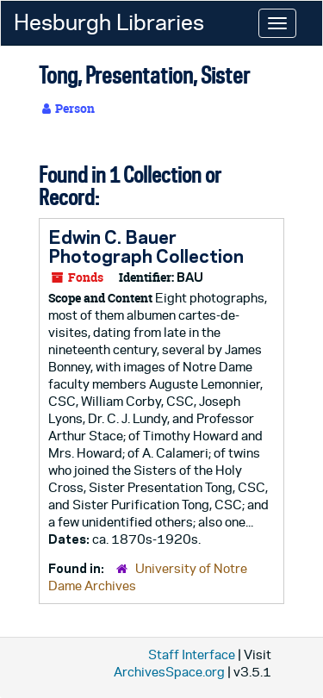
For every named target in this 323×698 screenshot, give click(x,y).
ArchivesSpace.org (169, 671)
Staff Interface (191, 654)
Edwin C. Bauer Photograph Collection (146, 246)
